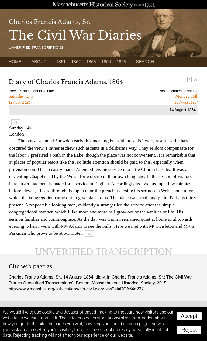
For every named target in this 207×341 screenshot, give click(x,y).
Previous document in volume (31, 91)
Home (15, 61)
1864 (106, 61)
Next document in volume (179, 91)
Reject (189, 330)
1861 (61, 61)
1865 (121, 61)
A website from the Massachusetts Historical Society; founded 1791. (103, 4)
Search (145, 61)
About (38, 61)
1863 (91, 61)
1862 (76, 61)
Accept (189, 316)
